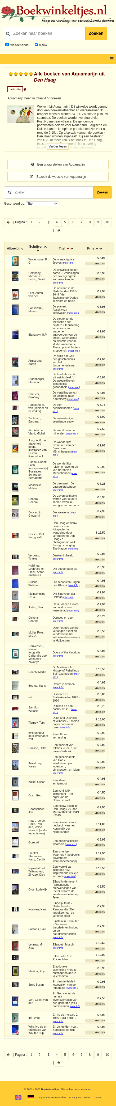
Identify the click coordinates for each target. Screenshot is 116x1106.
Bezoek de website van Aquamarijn (58, 177)
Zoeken (96, 33)
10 (107, 222)
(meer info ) (68, 262)
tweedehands (19, 45)
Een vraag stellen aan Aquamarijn (58, 164)
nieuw (42, 45)
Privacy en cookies (79, 1097)
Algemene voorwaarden (52, 1097)
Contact (97, 1097)
